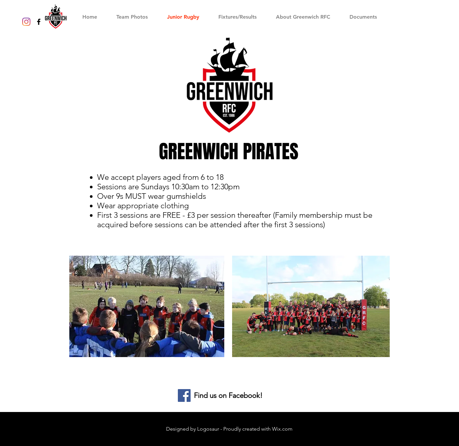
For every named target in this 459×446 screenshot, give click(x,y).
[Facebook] (184, 395)
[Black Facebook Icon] (39, 22)
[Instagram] (26, 22)
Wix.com (282, 429)
